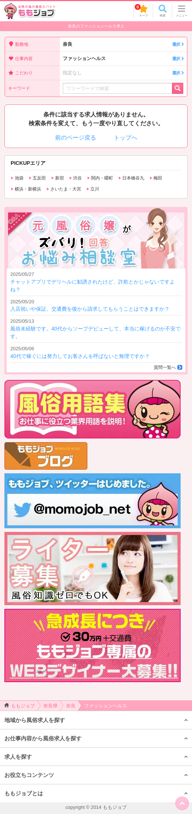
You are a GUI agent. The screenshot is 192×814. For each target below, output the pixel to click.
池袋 (17, 178)
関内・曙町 (100, 178)
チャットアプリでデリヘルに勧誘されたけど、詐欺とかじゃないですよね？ (96, 281)
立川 (92, 189)
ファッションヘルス (123, 59)
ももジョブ (19, 705)
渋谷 (75, 178)
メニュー (182, 11)
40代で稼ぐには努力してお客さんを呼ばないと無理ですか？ (96, 352)
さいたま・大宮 (63, 189)
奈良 (123, 44)
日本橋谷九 (131, 178)
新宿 (57, 178)
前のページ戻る (75, 137)
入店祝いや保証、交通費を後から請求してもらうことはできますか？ (96, 305)
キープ (141, 10)
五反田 (37, 178)
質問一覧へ (165, 367)
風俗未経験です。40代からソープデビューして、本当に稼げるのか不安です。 (96, 328)
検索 (163, 11)
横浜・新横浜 (26, 189)
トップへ (125, 137)
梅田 (155, 178)
